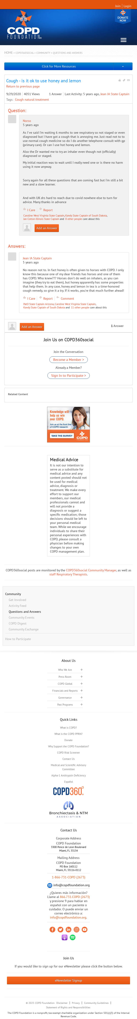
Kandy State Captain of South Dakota (86, 215)
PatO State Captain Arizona (38, 304)
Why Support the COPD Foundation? (68, 746)
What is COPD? (68, 727)
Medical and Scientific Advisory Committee (68, 767)
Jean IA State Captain (114, 94)
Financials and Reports (65, 690)
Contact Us (68, 759)
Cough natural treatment (32, 99)
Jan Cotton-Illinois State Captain (41, 219)
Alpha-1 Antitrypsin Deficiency (68, 775)
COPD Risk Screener (68, 752)
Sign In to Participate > (68, 375)
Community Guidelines (96, 1003)
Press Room (65, 676)
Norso (27, 121)
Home (8, 53)
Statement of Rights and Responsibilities (68, 1007)
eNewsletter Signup (68, 980)
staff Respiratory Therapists (68, 574)
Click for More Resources (59, 66)
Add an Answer (46, 228)
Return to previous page (23, 86)
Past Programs (65, 704)
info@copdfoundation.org (68, 917)
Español (68, 781)
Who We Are (65, 669)
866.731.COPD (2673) (75, 897)
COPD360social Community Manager (91, 570)
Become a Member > (68, 359)
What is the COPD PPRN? (68, 734)
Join (118, 6)
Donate (123, 16)
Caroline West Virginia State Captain (43, 215)
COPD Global (65, 683)
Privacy (76, 1003)
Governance (65, 697)
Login (127, 6)
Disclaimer (62, 1003)
